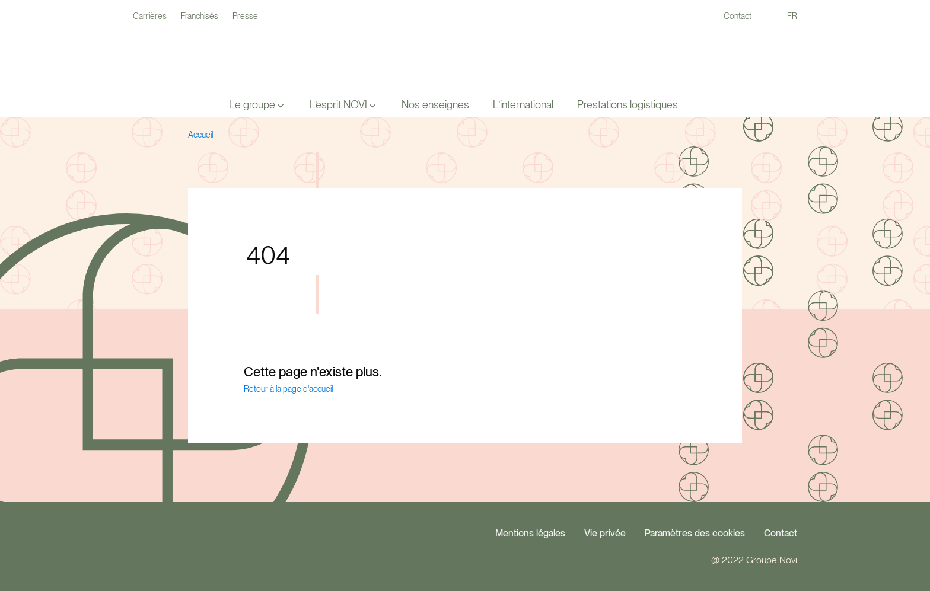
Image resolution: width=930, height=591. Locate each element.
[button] (257, 105)
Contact (780, 533)
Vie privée (605, 533)
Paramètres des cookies (695, 533)
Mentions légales (530, 533)
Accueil (200, 134)
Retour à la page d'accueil (288, 389)
